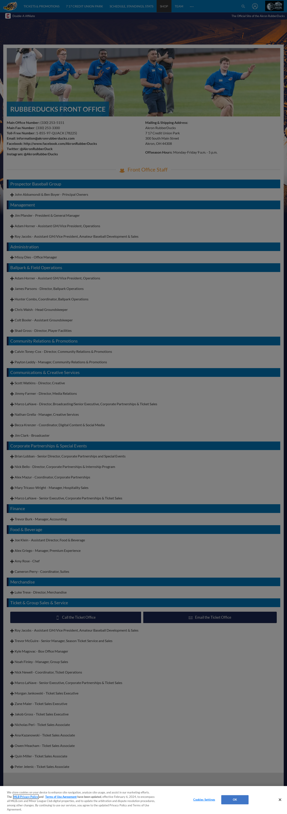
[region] (143, 800)
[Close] (280, 800)
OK (235, 799)
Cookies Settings (204, 799)
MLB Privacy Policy (26, 796)
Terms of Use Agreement (61, 796)
